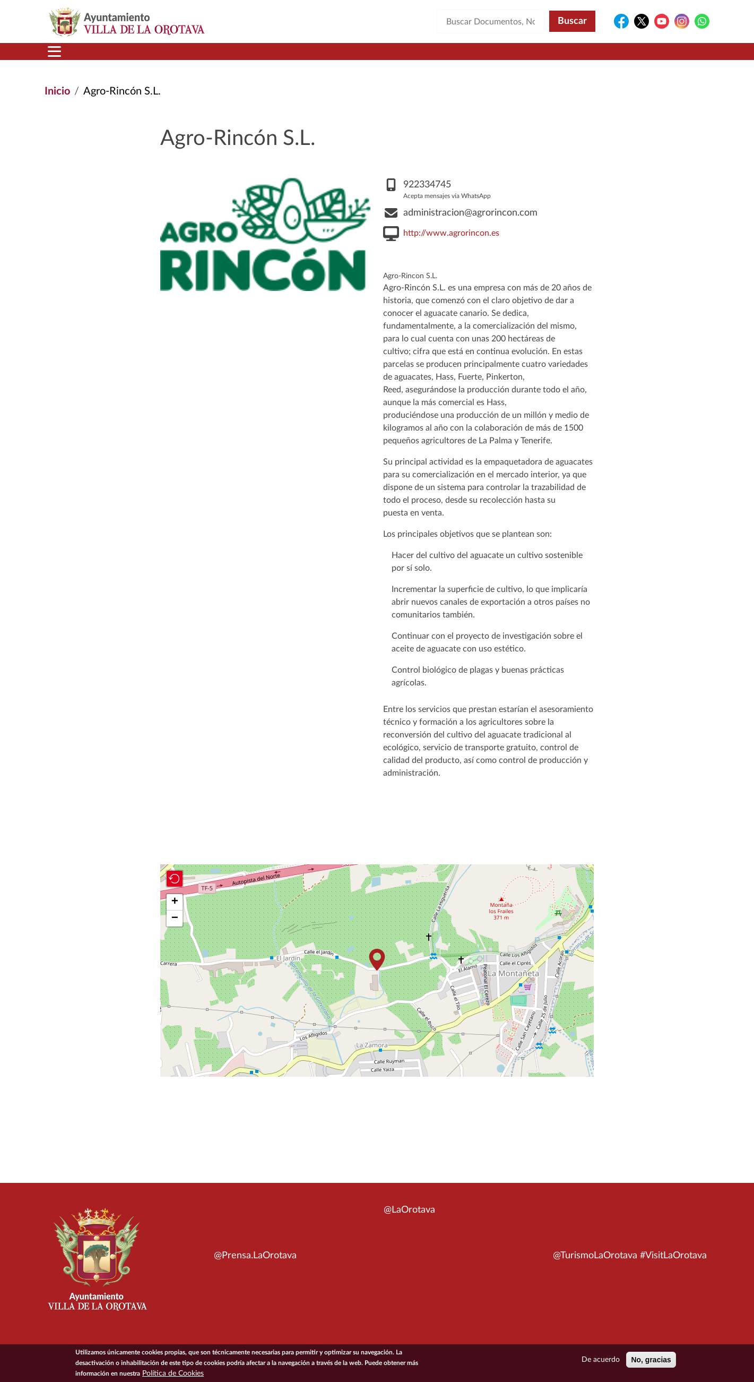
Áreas (293, 57)
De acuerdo (601, 1359)
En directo (568, 58)
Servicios (359, 57)
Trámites (432, 57)
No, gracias (651, 1359)
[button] (377, 972)
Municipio (126, 57)
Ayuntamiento (214, 57)
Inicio (65, 58)
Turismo (638, 57)
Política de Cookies (173, 1373)
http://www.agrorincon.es (451, 246)
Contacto (501, 58)
